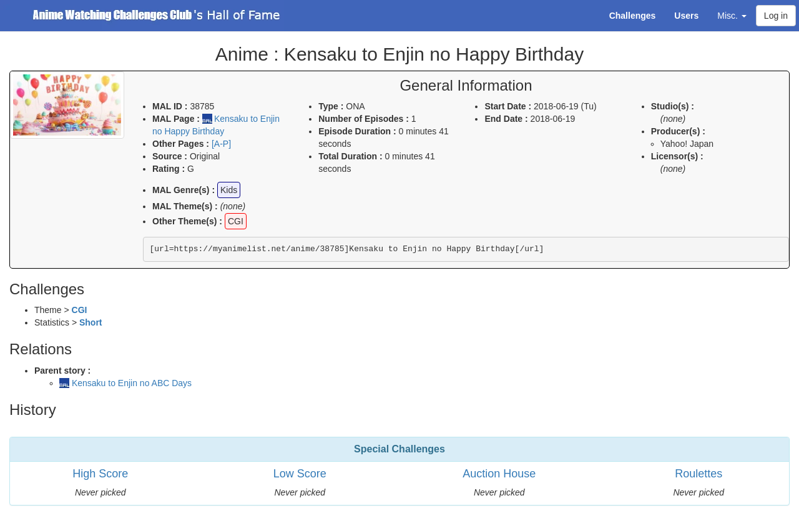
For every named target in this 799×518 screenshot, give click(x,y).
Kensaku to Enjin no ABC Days (132, 383)
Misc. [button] (732, 16)
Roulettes (698, 473)
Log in (776, 16)
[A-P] (221, 144)
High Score (100, 473)
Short (90, 322)
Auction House (499, 473)
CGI (79, 310)
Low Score (299, 473)
